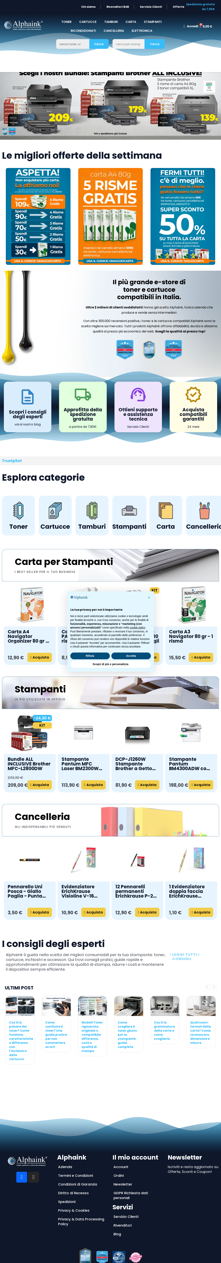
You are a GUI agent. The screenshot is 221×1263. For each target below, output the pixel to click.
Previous (207, 987)
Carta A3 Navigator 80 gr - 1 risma (191, 636)
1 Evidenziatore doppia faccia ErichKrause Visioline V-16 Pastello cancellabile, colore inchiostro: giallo (190, 891)
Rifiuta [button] (90, 655)
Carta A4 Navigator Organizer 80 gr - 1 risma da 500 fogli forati (29, 636)
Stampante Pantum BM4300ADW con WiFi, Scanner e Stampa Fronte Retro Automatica (190, 764)
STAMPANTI (153, 22)
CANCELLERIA (114, 30)
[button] (3, 105)
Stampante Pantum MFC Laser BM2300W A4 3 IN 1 (80, 764)
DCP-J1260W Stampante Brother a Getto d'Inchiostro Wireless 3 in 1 (133, 764)
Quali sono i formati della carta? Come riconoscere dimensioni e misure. (200, 1032)
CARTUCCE (87, 22)
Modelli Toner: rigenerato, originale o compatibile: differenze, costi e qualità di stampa (92, 1036)
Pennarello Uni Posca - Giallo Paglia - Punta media (25, 891)
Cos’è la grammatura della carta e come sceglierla (164, 1030)
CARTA (131, 22)
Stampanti (40, 689)
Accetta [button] (131, 655)
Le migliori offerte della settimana (82, 155)
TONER (66, 22)
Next (214, 987)
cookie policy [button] (137, 627)
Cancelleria (42, 816)
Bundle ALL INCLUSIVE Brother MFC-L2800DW (29, 764)
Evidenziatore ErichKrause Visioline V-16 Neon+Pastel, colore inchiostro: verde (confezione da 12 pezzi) (84, 891)
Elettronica (142, 30)
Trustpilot (12, 460)
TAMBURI (111, 22)
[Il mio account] (191, 26)
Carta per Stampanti (64, 561)
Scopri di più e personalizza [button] (110, 664)
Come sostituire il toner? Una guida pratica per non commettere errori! (56, 1034)
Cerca (99, 44)
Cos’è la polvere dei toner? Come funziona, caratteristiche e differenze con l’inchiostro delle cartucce (21, 1040)
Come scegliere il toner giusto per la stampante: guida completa (127, 1034)
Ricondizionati (83, 30)
